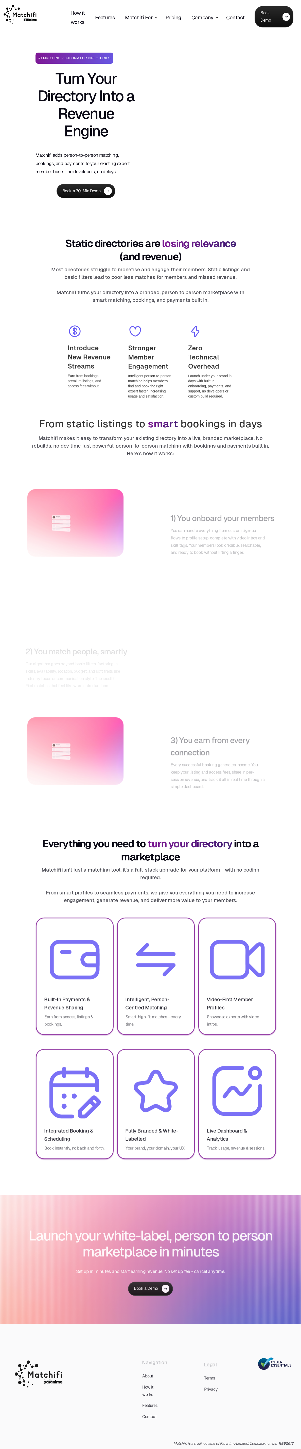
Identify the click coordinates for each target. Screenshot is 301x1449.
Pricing (173, 17)
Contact (235, 17)
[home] (30, 15)
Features (105, 17)
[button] (144, 17)
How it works (77, 17)
